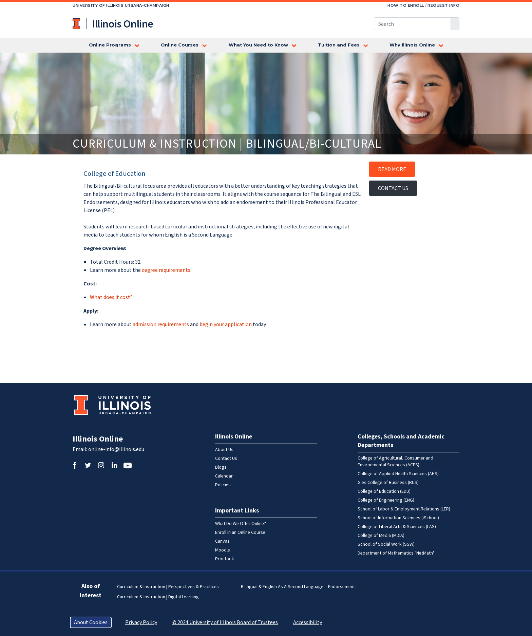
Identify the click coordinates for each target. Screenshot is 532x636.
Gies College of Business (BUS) (388, 482)
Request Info (443, 5)
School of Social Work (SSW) (386, 544)
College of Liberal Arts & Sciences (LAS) (397, 526)
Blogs (221, 467)
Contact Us (393, 188)
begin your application (226, 324)
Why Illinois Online (412, 45)
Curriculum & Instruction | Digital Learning (158, 597)
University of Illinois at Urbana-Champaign (77, 23)
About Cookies (91, 622)
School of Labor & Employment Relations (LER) (404, 509)
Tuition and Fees (339, 45)
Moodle (222, 550)
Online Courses (179, 45)
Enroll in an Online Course (240, 532)
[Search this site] (412, 23)
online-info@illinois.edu (116, 449)
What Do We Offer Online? (240, 523)
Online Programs (110, 45)
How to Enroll (405, 5)
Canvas (222, 541)
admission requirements (161, 324)
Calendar (224, 476)
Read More (392, 169)
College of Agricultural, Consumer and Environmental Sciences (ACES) (395, 461)
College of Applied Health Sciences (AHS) (398, 473)
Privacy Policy (141, 622)
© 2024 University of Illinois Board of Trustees (225, 622)
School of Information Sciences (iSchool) (398, 518)
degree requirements (166, 270)
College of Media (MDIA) (381, 535)
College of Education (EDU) (384, 491)
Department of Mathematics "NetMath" (396, 553)
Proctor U (224, 559)
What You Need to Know (258, 45)
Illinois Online (98, 439)
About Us (224, 449)
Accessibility (307, 622)
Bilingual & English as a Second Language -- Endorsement (298, 586)
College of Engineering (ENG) (386, 500)
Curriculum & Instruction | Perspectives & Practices (168, 586)
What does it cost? (111, 297)
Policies (223, 485)
